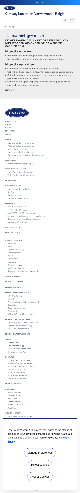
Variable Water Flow (17, 369)
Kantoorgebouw (15, 252)
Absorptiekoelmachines (18, 149)
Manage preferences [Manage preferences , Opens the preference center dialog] (40, 452)
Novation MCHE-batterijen (20, 363)
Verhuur (13, 311)
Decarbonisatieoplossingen (17, 334)
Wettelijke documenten (18, 404)
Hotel (10, 246)
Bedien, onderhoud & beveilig (18, 293)
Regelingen (10, 203)
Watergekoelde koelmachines (21, 146)
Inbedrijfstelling (15, 296)
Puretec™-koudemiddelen (19, 360)
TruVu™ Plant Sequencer (19, 210)
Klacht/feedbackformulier (19, 348)
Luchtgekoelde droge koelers (21, 152)
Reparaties (12, 305)
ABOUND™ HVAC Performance (21, 213)
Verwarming (10, 160)
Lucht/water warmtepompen (21, 172)
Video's (8, 134)
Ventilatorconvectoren (18, 198)
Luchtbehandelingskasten (19, 189)
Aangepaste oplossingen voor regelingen (26, 216)
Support (9, 339)
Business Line (11, 180)
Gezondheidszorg (16, 249)
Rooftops (11, 192)
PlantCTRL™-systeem (17, 206)
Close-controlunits (16, 195)
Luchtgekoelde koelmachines (21, 143)
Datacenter (13, 259)
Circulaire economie (17, 378)
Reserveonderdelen (16, 308)
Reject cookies (40, 464)
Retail (10, 256)
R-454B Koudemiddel (17, 375)
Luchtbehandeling (13, 186)
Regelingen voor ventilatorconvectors (24, 219)
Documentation (16, 345)
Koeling (8, 140)
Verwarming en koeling (15, 169)
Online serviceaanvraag (16, 282)
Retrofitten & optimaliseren (17, 319)
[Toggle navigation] (65, 20)
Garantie (11, 299)
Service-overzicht (13, 276)
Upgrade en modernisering (20, 325)
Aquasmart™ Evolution (18, 222)
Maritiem (12, 262)
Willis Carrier (13, 398)
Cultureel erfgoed (16, 265)
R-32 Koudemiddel (16, 372)
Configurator (13, 342)
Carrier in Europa (13, 413)
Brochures (10, 131)
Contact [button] (40, 2)
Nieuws (8, 128)
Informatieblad (14, 392)
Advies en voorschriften (18, 328)
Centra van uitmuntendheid (20, 416)
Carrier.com (10, 121)
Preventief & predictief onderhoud (23, 302)
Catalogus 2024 (13, 227)
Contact (8, 124)
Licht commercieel (16, 268)
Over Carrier (11, 389)
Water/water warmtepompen (21, 163)
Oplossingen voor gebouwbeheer (23, 322)
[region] (40, 454)
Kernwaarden (14, 395)
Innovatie (9, 357)
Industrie (12, 243)
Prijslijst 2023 (12, 233)
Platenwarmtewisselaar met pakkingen (25, 155)
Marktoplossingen (13, 240)
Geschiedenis (14, 401)
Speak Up (12, 408)
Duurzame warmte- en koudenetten (24, 271)
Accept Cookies (40, 476)
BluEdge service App (14, 287)
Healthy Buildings (13, 384)
